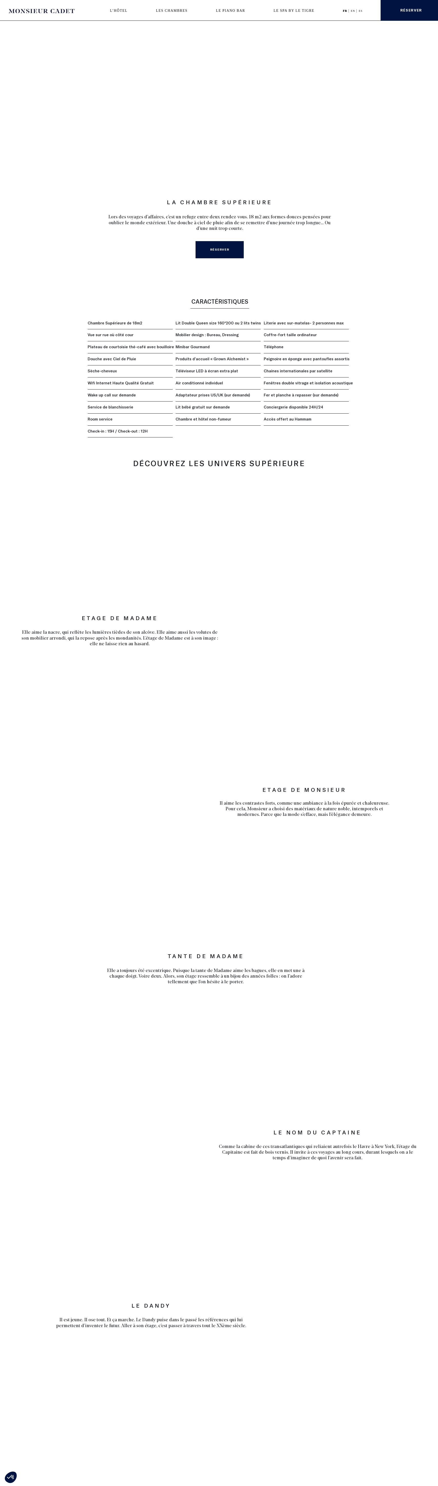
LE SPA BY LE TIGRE (294, 11)
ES (361, 10)
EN (353, 10)
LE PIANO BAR (230, 11)
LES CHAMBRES (172, 11)
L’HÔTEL (118, 11)
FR (345, 10)
